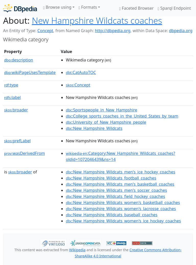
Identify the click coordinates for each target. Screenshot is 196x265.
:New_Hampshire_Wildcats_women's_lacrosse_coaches (121, 208)
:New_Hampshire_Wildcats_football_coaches (111, 178)
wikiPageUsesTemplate (30, 72)
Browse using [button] (57, 7)
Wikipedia (77, 249)
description (18, 60)
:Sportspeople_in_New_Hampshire (101, 110)
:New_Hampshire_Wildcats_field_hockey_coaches (115, 196)
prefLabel (17, 141)
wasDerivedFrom (24, 153)
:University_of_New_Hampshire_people (106, 122)
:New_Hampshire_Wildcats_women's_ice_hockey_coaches (123, 221)
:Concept (78, 85)
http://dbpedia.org (112, 30)
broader (16, 110)
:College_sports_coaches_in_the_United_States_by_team (122, 116)
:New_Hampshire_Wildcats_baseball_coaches (111, 215)
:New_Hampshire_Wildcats (94, 128)
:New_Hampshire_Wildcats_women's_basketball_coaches (123, 202)
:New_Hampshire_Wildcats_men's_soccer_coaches (116, 190)
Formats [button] (88, 7)
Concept (45, 30)
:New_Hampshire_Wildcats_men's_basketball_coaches (120, 184)
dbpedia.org (180, 30)
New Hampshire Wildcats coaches (97, 20)
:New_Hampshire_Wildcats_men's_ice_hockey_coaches (120, 172)
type (11, 85)
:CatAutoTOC (81, 72)
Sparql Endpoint (174, 8)
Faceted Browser (136, 8)
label (12, 97)
